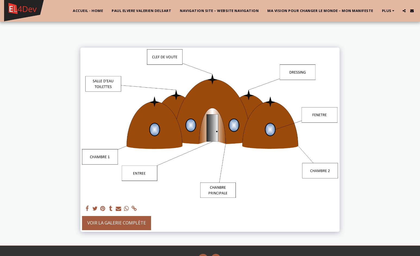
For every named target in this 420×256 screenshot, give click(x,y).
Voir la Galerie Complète (116, 223)
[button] (404, 11)
